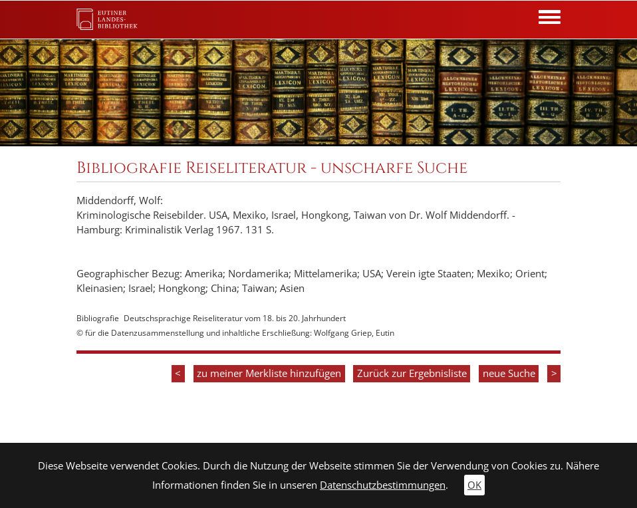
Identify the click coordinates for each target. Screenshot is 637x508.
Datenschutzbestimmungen (383, 485)
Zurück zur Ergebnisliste (412, 373)
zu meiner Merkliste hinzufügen (269, 373)
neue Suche (509, 373)
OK (474, 485)
